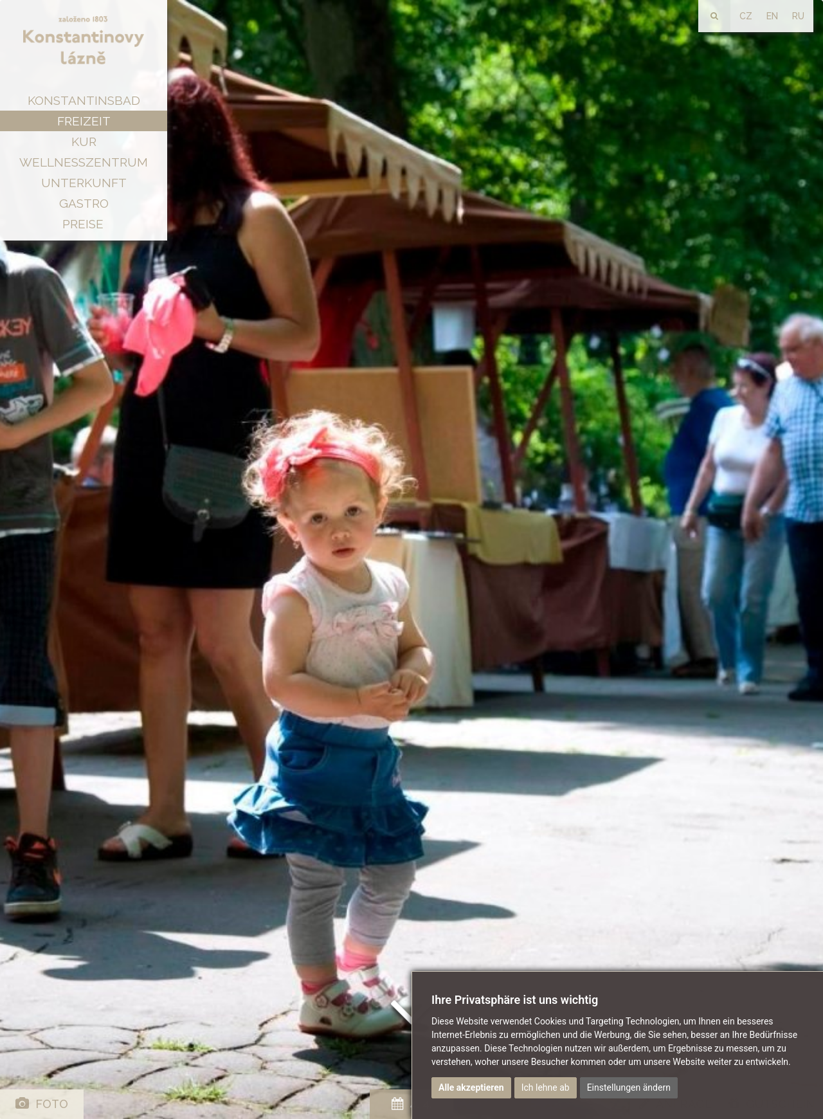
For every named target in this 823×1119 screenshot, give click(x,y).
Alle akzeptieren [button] (471, 1087)
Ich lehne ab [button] (545, 1087)
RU (798, 16)
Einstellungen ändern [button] (629, 1087)
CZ (745, 16)
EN (772, 16)
